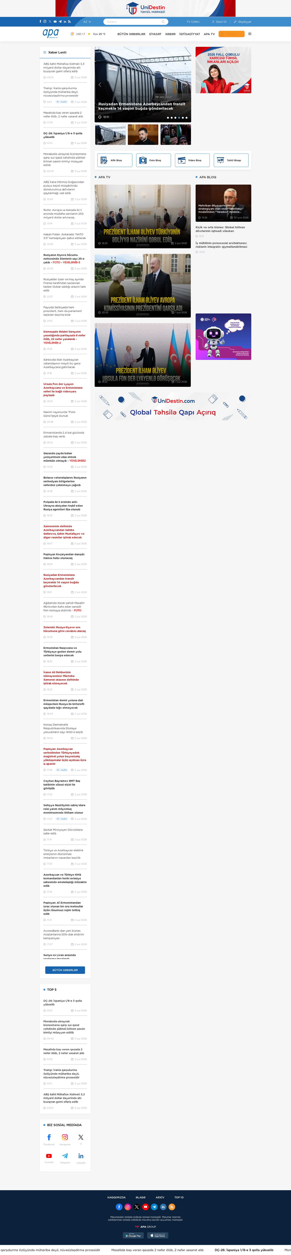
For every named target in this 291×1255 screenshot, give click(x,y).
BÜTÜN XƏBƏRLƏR (131, 34)
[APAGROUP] (145, 1227)
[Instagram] (44, 22)
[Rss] (69, 22)
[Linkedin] (65, 22)
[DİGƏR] (248, 34)
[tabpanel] (143, 84)
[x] (136, 1207)
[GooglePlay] (133, 1235)
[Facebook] (40, 22)
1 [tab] (168, 118)
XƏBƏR (170, 34)
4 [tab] (179, 118)
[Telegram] (60, 22)
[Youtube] (55, 22)
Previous (99, 84)
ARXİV (160, 1197)
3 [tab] (175, 118)
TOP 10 (179, 1197)
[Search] (163, 22)
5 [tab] (183, 118)
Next (186, 84)
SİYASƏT (155, 34)
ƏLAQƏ (141, 1197)
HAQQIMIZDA (116, 1197)
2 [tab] (172, 118)
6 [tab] (186, 118)
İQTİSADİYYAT (189, 34)
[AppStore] (157, 1235)
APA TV (209, 34)
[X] (49, 22)
